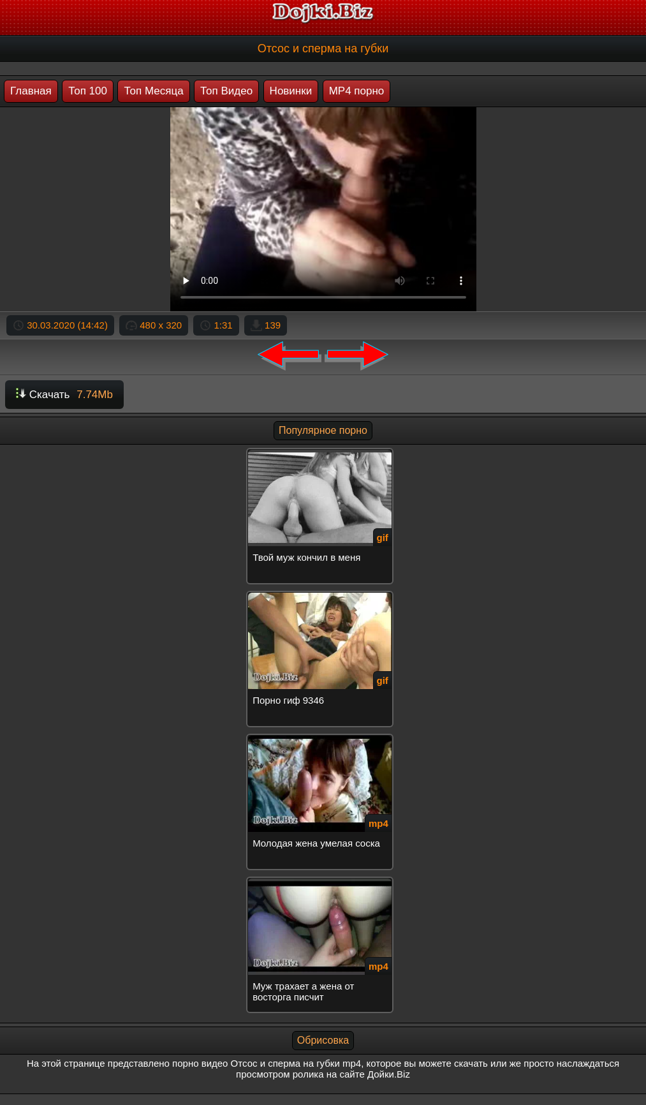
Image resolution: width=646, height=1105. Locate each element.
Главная (31, 91)
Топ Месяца (153, 91)
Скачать (64, 394)
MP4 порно (357, 91)
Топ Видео (226, 91)
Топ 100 (87, 91)
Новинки (291, 91)
